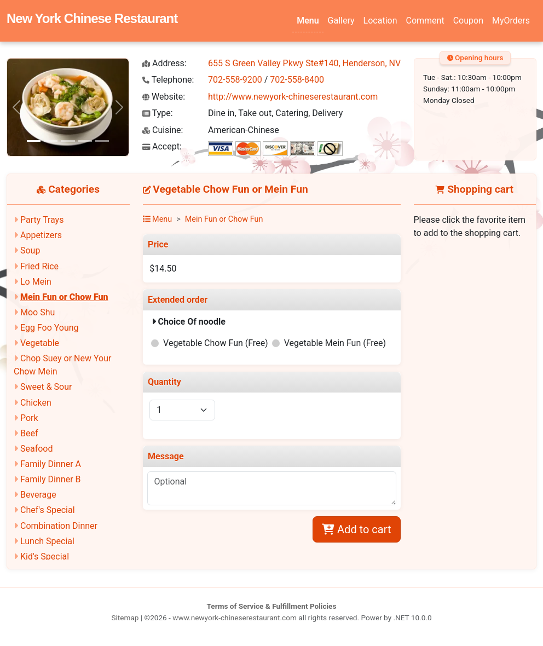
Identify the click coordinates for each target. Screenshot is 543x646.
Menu (308, 20)
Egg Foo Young (49, 327)
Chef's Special (47, 510)
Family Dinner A (50, 464)
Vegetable (39, 343)
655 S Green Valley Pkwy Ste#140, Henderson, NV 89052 (318, 63)
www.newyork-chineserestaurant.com (234, 617)
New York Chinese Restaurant (92, 18)
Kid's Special (44, 556)
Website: (163, 96)
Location (380, 20)
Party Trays (41, 220)
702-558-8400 (297, 79)
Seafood (36, 448)
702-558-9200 (235, 79)
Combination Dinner (58, 526)
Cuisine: (162, 130)
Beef (29, 433)
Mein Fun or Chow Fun (64, 297)
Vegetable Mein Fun (335, 343)
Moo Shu (37, 312)
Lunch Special (47, 541)
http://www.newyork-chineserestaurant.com (293, 96)
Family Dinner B (50, 479)
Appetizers (41, 235)
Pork (29, 418)
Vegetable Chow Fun (215, 343)
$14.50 (162, 268)
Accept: (162, 146)
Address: (164, 63)
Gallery (341, 20)
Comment (425, 20)
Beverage (38, 494)
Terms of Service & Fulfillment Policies (272, 606)
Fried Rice (39, 266)
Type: (157, 113)
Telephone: (168, 79)
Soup (30, 250)
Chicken (35, 402)
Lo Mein (35, 281)
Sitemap (124, 617)
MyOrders (511, 20)
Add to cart (356, 529)
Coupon (468, 20)
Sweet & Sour (46, 387)
